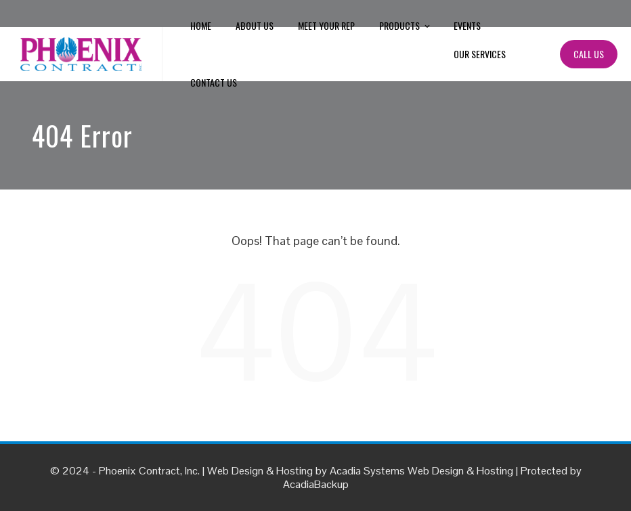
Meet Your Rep (326, 25)
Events (467, 25)
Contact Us (213, 82)
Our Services (480, 54)
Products (405, 26)
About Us (255, 25)
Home (200, 25)
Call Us (588, 54)
